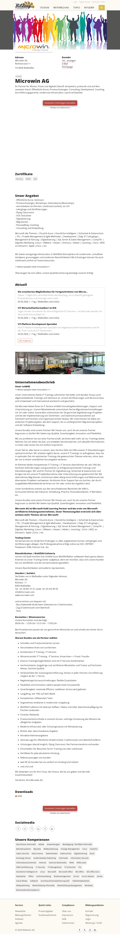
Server (100, 876)
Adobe (41, 844)
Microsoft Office (66, 871)
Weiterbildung (61, 7)
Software (34, 881)
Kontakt (89, 911)
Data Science (37, 853)
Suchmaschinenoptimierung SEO (55, 881)
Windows (89, 885)
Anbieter (19, 919)
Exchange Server (23, 858)
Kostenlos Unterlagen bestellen (60, 102)
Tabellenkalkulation (80, 881)
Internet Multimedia (58, 862)
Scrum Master (88, 876)
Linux (42, 871)
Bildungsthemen (23, 915)
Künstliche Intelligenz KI (26, 871)
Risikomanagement (62, 876)
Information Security (80, 858)
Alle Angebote (25, 341)
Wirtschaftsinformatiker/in (27, 890)
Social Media (21, 881)
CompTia (93, 849)
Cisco (84, 849)
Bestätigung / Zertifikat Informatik (77, 844)
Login (88, 919)
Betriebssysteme (23, 849)
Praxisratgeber (46, 911)
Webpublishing (23, 885)
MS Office (79, 871)
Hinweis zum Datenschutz (60, 107)
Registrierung (92, 915)
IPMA (71, 862)
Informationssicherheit (26, 862)
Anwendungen (53, 844)
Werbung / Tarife (93, 922)
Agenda (19, 922)
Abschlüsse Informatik (26, 844)
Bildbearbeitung (51, 849)
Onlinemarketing (43, 876)
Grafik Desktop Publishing (45, 858)
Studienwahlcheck (47, 915)
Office (30, 876)
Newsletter (20, 911)
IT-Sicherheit (69, 867)
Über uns (66, 911)
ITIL (79, 867)
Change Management (70, 849)
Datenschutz (65, 853)
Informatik (63, 858)
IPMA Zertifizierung (24, 867)
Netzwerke (21, 876)
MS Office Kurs (93, 871)
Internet (42, 862)
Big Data (37, 849)
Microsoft (52, 871)
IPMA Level (81, 862)
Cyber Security (22, 853)
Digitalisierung (80, 853)
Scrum (76, 876)
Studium (44, 7)
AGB (18, 796)
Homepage (67, 66)
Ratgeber (89, 7)
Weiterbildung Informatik (43, 885)
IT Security (40, 867)
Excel (92, 853)
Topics (76, 7)
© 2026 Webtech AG (25, 930)
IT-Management (55, 867)
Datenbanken (52, 853)
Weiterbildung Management (69, 885)
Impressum (67, 915)
